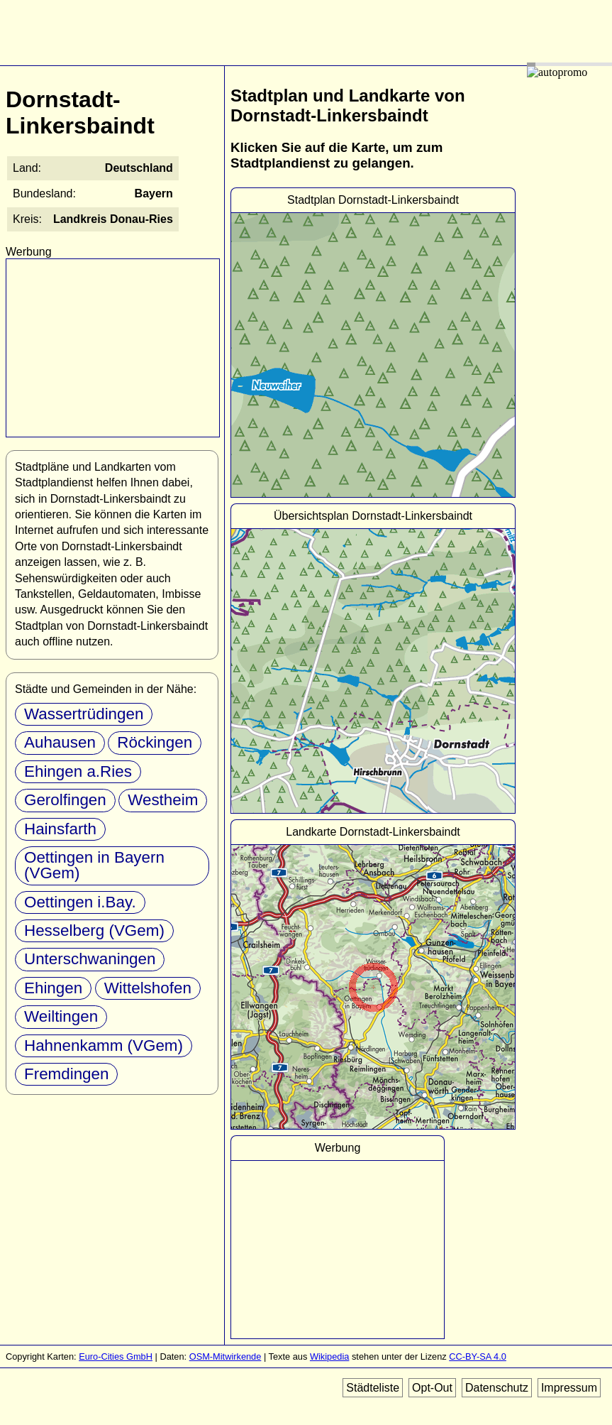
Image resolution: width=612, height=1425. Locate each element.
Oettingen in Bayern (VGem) (94, 865)
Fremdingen (66, 1074)
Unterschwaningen (89, 959)
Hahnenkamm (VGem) (103, 1045)
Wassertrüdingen (83, 714)
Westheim (163, 800)
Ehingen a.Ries (78, 771)
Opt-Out (432, 1388)
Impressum (569, 1388)
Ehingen (53, 988)
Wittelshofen (147, 988)
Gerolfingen (65, 800)
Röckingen (154, 742)
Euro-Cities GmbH (115, 1356)
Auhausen (60, 742)
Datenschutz (496, 1388)
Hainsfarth (60, 829)
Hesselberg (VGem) (94, 930)
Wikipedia (329, 1356)
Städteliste (372, 1388)
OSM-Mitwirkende (225, 1356)
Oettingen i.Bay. (80, 902)
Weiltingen (61, 1016)
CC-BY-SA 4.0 (477, 1356)
